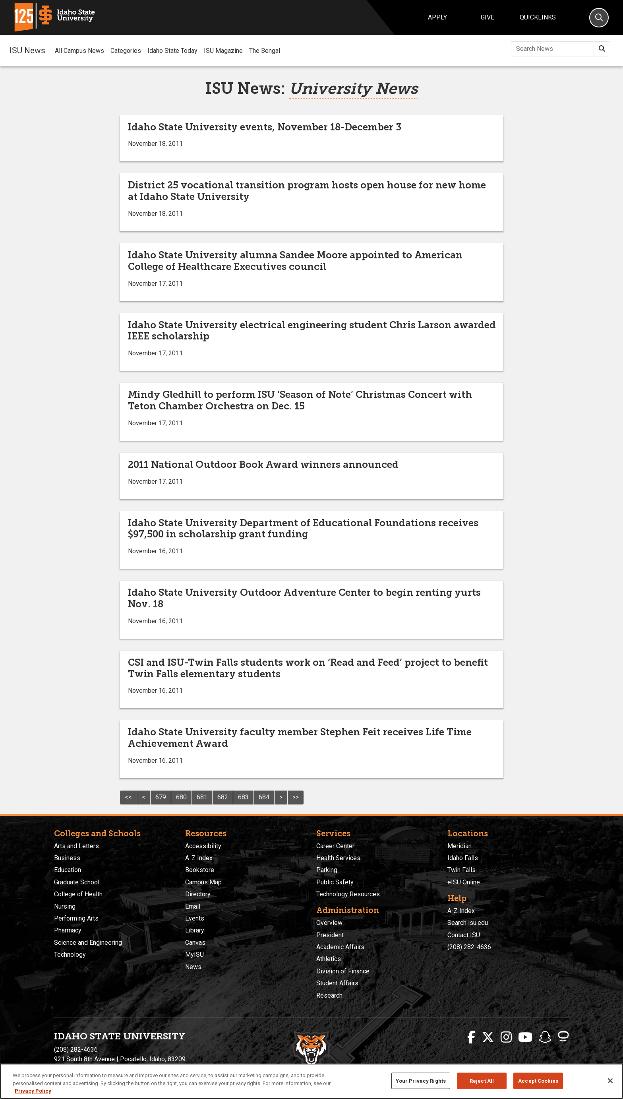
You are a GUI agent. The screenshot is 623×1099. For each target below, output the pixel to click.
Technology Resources (348, 894)
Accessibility (203, 846)
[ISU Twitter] (488, 1037)
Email (192, 906)
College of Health (78, 894)
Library (194, 930)
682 (222, 797)
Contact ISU (463, 935)
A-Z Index (199, 858)
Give (487, 17)
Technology (70, 954)
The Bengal (264, 50)
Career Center (335, 846)
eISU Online (463, 882)
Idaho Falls (462, 858)
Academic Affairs (340, 947)
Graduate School (76, 882)
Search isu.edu (467, 922)
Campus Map (203, 882)
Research (329, 995)
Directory (198, 894)
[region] (311, 1081)
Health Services (338, 858)
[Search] (599, 18)
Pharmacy (67, 930)
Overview (329, 922)
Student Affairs (337, 983)
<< (128, 797)
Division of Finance (343, 971)
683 (243, 797)
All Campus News (79, 50)
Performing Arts (76, 918)
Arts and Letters (76, 846)
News (193, 967)
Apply (437, 17)
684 (264, 797)
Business (67, 858)
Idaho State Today (172, 50)
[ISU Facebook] (471, 1037)
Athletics (328, 959)
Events (194, 918)
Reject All (482, 1080)
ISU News (27, 50)
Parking (326, 870)
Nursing (64, 906)
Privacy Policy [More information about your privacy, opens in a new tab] (33, 1091)
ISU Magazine (223, 50)
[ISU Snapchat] (545, 1037)
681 (202, 797)
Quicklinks (538, 17)
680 (181, 797)
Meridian (459, 846)
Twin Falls (461, 870)
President (330, 935)
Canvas (195, 942)
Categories (125, 50)
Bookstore (199, 870)
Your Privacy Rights (421, 1080)
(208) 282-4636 (469, 947)
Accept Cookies (538, 1080)
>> (295, 797)
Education (67, 870)
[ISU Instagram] (506, 1037)
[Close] (610, 1080)
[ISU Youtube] (525, 1037)
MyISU (194, 954)
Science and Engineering (88, 942)
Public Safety (335, 882)
